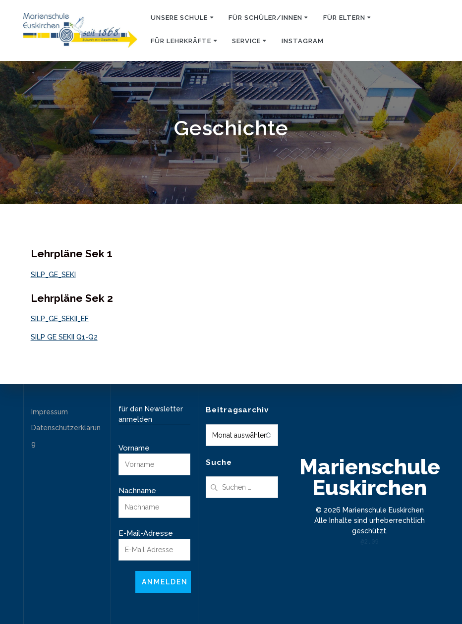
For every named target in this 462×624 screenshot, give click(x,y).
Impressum (49, 412)
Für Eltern (344, 17)
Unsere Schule (179, 17)
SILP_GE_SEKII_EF (60, 319)
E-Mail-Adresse (145, 533)
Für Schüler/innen (265, 17)
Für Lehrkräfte (181, 41)
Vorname (134, 448)
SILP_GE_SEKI (53, 275)
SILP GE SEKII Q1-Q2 (64, 337)
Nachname (137, 490)
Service (246, 41)
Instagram (303, 41)
